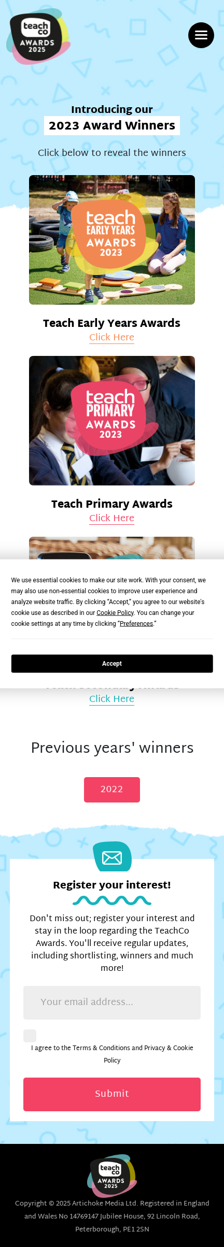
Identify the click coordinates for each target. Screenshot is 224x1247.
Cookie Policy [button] (114, 612)
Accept (112, 663)
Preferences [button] (136, 623)
